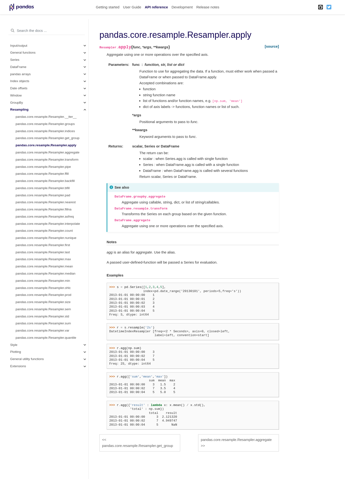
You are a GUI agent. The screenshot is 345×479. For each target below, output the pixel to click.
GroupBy (16, 102)
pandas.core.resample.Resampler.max (43, 259)
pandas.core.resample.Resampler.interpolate (48, 223)
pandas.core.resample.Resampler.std (42, 316)
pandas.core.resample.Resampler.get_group (47, 138)
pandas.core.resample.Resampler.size (43, 302)
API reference (156, 7)
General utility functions (27, 359)
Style (13, 345)
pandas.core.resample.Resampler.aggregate (47, 152)
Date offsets (19, 88)
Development (182, 7)
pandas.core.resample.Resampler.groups (45, 124)
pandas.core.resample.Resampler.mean (44, 266)
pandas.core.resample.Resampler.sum (43, 323)
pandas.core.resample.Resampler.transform (47, 159)
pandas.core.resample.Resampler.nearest (46, 202)
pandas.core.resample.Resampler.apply (46, 145)
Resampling (19, 109)
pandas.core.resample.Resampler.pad (43, 195)
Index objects (19, 81)
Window (16, 95)
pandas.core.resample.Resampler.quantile (46, 337)
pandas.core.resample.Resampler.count (44, 230)
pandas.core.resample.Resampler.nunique (46, 238)
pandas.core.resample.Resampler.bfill (43, 188)
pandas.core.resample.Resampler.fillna (43, 209)
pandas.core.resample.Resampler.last (43, 252)
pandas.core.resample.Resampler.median (45, 273)
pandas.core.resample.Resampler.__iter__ (46, 116)
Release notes (207, 7)
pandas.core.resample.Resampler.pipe (43, 167)
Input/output (18, 45)
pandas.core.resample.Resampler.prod (43, 295)
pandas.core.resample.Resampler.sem (43, 309)
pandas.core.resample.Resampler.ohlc (43, 288)
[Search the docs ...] (46, 30)
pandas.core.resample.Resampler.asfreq (45, 216)
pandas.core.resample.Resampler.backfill (45, 181)
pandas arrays (20, 74)
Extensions (18, 366)
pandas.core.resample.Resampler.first (43, 245)
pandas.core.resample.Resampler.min (43, 280)
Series (14, 60)
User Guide (132, 7)
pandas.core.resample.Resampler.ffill (42, 173)
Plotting (15, 352)
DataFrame (18, 67)
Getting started (107, 7)
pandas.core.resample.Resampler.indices (45, 131)
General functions (23, 52)
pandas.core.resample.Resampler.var (42, 330)
